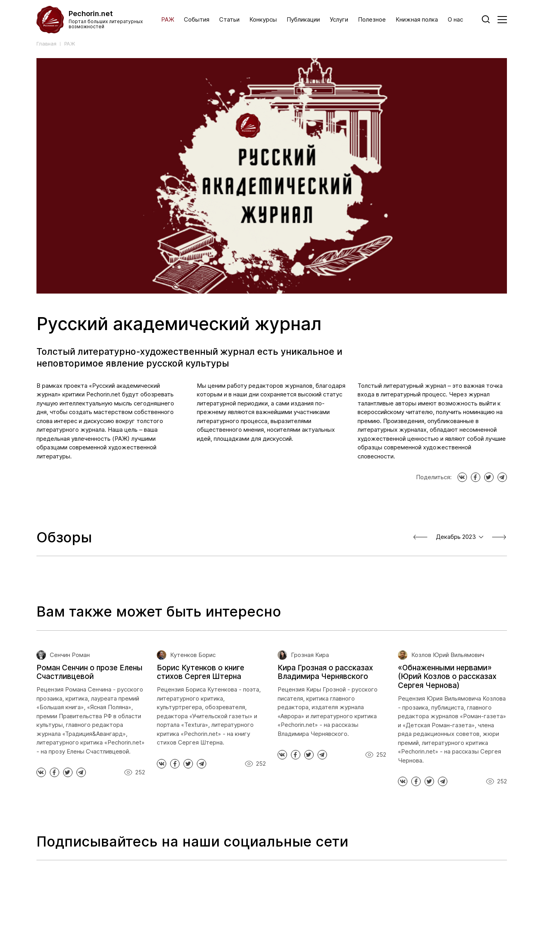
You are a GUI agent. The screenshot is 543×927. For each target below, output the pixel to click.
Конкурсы (263, 19)
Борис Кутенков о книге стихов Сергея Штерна (200, 672)
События (196, 19)
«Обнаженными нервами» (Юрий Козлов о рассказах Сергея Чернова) (447, 676)
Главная (46, 43)
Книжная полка (417, 19)
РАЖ (167, 19)
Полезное (372, 19)
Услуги (339, 19)
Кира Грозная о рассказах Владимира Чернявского (325, 672)
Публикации (303, 19)
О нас (455, 19)
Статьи (229, 19)
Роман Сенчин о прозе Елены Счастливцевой (89, 672)
